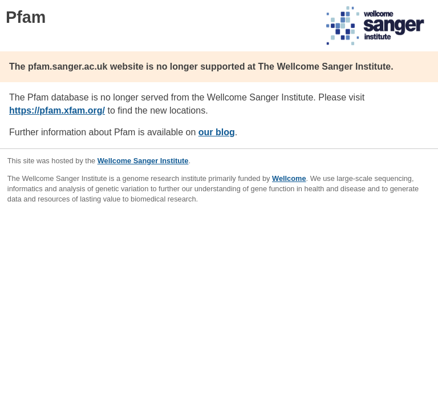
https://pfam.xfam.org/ (57, 110)
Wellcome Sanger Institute (143, 160)
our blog (216, 132)
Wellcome (289, 178)
